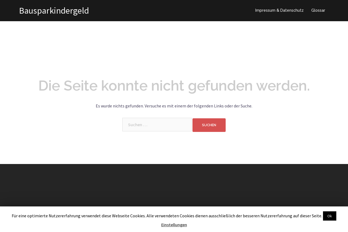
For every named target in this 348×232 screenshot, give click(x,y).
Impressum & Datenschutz (279, 10)
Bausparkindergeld (54, 10)
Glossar (318, 10)
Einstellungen (174, 224)
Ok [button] (329, 216)
